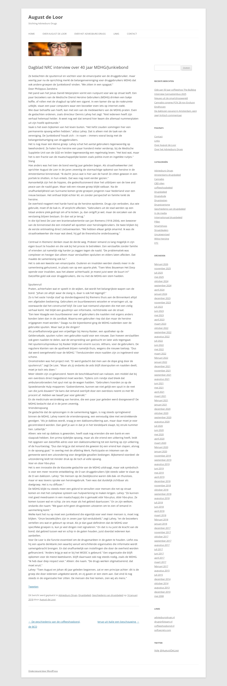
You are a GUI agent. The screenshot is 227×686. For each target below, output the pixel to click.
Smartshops (160, 225)
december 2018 (162, 481)
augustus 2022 (162, 336)
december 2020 (162, 408)
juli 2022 (158, 340)
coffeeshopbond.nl (164, 625)
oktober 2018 (161, 489)
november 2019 (162, 455)
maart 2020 (160, 443)
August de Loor (45, 17)
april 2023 (159, 319)
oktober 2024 (161, 281)
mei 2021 (159, 387)
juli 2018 (158, 502)
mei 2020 (159, 434)
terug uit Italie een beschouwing (118, 621)
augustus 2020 (162, 421)
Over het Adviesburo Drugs (90, 33)
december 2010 (162, 591)
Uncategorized (162, 234)
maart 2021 (160, 396)
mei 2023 (159, 315)
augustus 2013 (162, 587)
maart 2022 (160, 353)
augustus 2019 (162, 464)
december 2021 (162, 366)
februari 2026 (161, 264)
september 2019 (162, 460)
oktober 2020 (161, 413)
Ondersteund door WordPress (43, 671)
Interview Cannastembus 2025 (170, 94)
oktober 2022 (161, 328)
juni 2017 (159, 553)
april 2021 (159, 391)
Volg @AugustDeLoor (166, 650)
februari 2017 (161, 566)
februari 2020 (161, 447)
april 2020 (159, 438)
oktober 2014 (161, 583)
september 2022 (162, 332)
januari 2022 (160, 362)
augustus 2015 (162, 570)
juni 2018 (159, 506)
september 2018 (162, 494)
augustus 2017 (162, 545)
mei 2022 (159, 349)
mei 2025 (159, 277)
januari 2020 (160, 451)
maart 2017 (160, 562)
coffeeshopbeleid (163, 187)
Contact (132, 33)
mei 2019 (159, 472)
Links (116, 33)
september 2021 (162, 374)
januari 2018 (160, 523)
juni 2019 (159, 468)
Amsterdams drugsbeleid (167, 174)
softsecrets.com (162, 630)
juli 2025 (158, 272)
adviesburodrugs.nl (164, 617)
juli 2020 (158, 425)
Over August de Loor (55, 33)
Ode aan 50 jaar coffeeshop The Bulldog (175, 89)
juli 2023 (158, 306)
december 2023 (162, 298)
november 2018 (162, 485)
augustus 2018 (162, 498)
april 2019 (159, 477)
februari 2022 (161, 357)
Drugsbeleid (84, 595)
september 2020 (162, 417)
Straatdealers (161, 230)
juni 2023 (159, 311)
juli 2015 (158, 574)
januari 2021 (160, 404)
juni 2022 (159, 345)
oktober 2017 (161, 536)
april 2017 (159, 557)
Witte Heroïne (161, 238)
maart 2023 (160, 323)
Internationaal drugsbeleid (168, 217)
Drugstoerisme (162, 204)
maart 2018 (160, 515)
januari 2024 (160, 294)
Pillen (157, 221)
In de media (160, 213)
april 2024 (159, 289)
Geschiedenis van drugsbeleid (107, 595)
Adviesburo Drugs (68, 595)
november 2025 (162, 268)
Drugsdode (160, 196)
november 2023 (162, 302)
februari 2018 (161, 519)
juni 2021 (159, 383)
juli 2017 (158, 549)
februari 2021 (161, 400)
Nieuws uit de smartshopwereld (171, 98)
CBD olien (159, 183)
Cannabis (159, 179)
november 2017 (162, 532)
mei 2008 (159, 596)
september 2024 (162, 285)
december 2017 (162, 528)
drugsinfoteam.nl (163, 621)
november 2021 (162, 370)
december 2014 (162, 579)
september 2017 (162, 540)
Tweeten (33, 586)
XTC (156, 243)
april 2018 (159, 511)
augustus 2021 (162, 379)
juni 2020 (159, 430)
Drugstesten (160, 200)
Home (31, 33)
